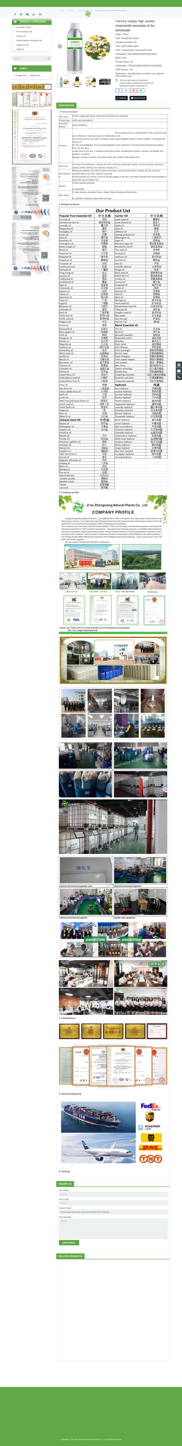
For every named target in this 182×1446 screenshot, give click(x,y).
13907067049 (20, 3)
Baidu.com (35, 93)
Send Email (138, 116)
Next (108, 64)
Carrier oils (21, 54)
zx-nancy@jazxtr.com (39, 3)
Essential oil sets (23, 45)
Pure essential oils (24, 49)
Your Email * (64, 1218)
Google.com (20, 93)
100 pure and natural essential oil (134, 98)
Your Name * (64, 1208)
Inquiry (121, 116)
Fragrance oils (22, 62)
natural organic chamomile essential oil (136, 101)
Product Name (65, 1227)
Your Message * (65, 1237)
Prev (60, 64)
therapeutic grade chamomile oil (133, 103)
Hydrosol (20, 67)
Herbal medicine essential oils (29, 58)
